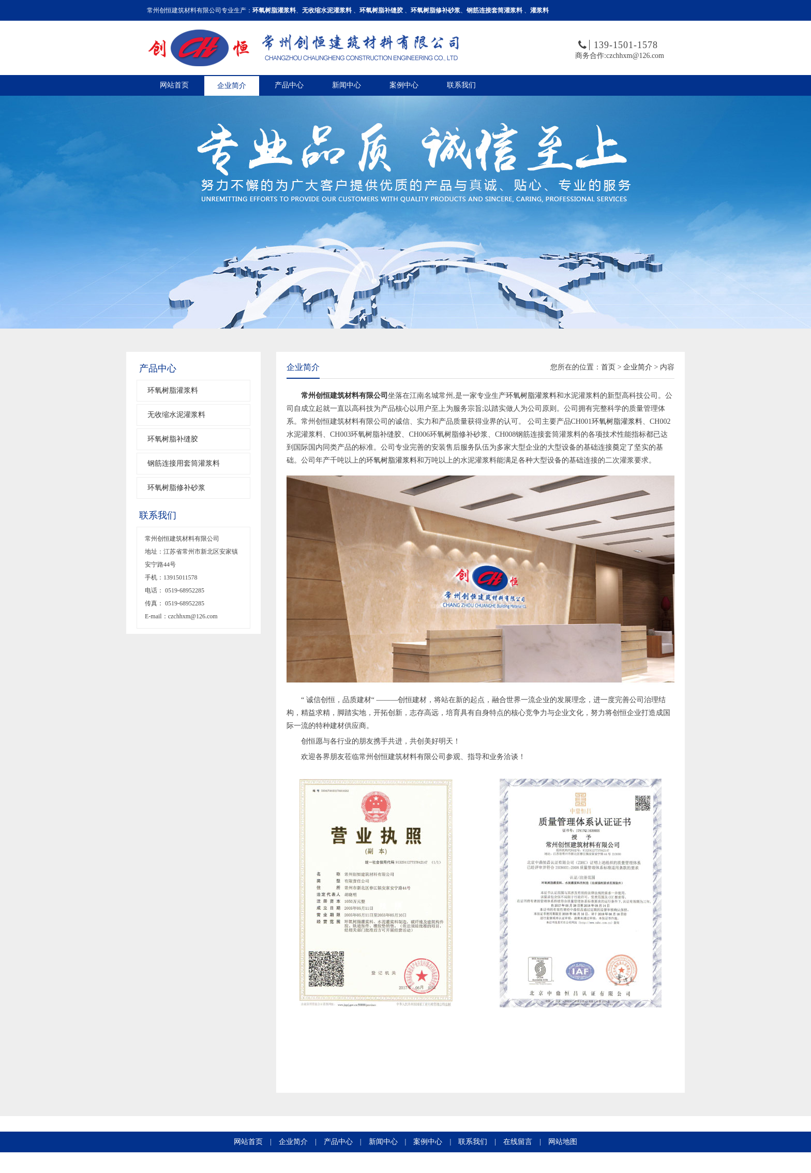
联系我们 (461, 85)
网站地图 (562, 1142)
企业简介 (231, 86)
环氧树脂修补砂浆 (176, 488)
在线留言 (517, 1142)
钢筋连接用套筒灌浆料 (183, 463)
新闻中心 (346, 85)
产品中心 (289, 85)
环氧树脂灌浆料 (172, 390)
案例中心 (403, 85)
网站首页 (174, 85)
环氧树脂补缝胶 (172, 439)
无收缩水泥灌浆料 (176, 415)
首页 (608, 367)
